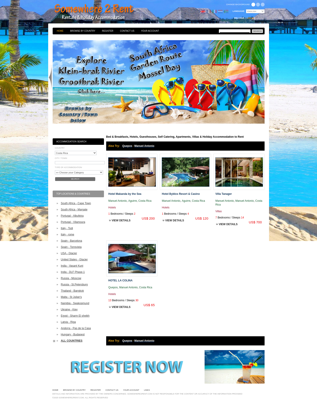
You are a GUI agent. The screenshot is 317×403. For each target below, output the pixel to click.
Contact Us (127, 31)
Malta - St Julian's (71, 297)
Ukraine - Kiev (69, 309)
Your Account (150, 31)
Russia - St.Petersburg (74, 284)
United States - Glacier (74, 259)
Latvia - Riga (68, 322)
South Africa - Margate (74, 209)
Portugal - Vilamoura (73, 222)
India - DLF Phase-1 (73, 272)
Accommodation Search (71, 141)
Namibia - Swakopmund (75, 303)
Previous (50, 77)
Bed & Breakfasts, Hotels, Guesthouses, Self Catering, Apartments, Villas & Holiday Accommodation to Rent (99, 12)
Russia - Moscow (71, 278)
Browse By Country (82, 31)
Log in (250, 18)
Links (147, 390)
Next (267, 77)
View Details (121, 220)
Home (60, 31)
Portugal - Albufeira (72, 215)
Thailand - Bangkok (72, 290)
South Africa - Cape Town (76, 203)
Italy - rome (67, 234)
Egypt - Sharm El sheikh (75, 315)
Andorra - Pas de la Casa (76, 328)
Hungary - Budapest (73, 334)
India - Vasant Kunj (72, 265)
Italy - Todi (67, 228)
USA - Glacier (69, 253)
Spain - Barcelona (71, 240)
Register (107, 31)
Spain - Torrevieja (71, 247)
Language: (239, 11)
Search (75, 179)
